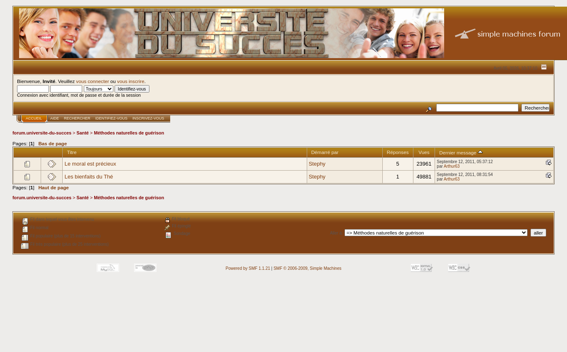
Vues (423, 152)
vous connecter (92, 81)
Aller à (336, 233)
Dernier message (461, 152)
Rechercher (77, 118)
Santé (82, 132)
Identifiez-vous (111, 118)
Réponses (398, 152)
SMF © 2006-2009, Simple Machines (308, 268)
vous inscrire (130, 81)
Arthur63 (451, 166)
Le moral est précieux (90, 164)
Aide (54, 118)
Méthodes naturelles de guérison (129, 132)
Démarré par (325, 152)
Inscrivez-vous (148, 118)
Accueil (34, 118)
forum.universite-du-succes (41, 132)
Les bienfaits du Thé (88, 177)
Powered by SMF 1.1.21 (248, 268)
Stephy (317, 164)
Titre (71, 152)
